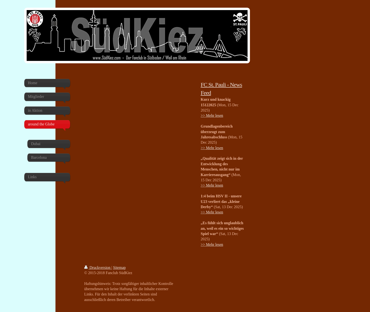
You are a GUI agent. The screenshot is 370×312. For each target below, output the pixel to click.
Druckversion (97, 267)
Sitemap (119, 267)
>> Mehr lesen (212, 115)
